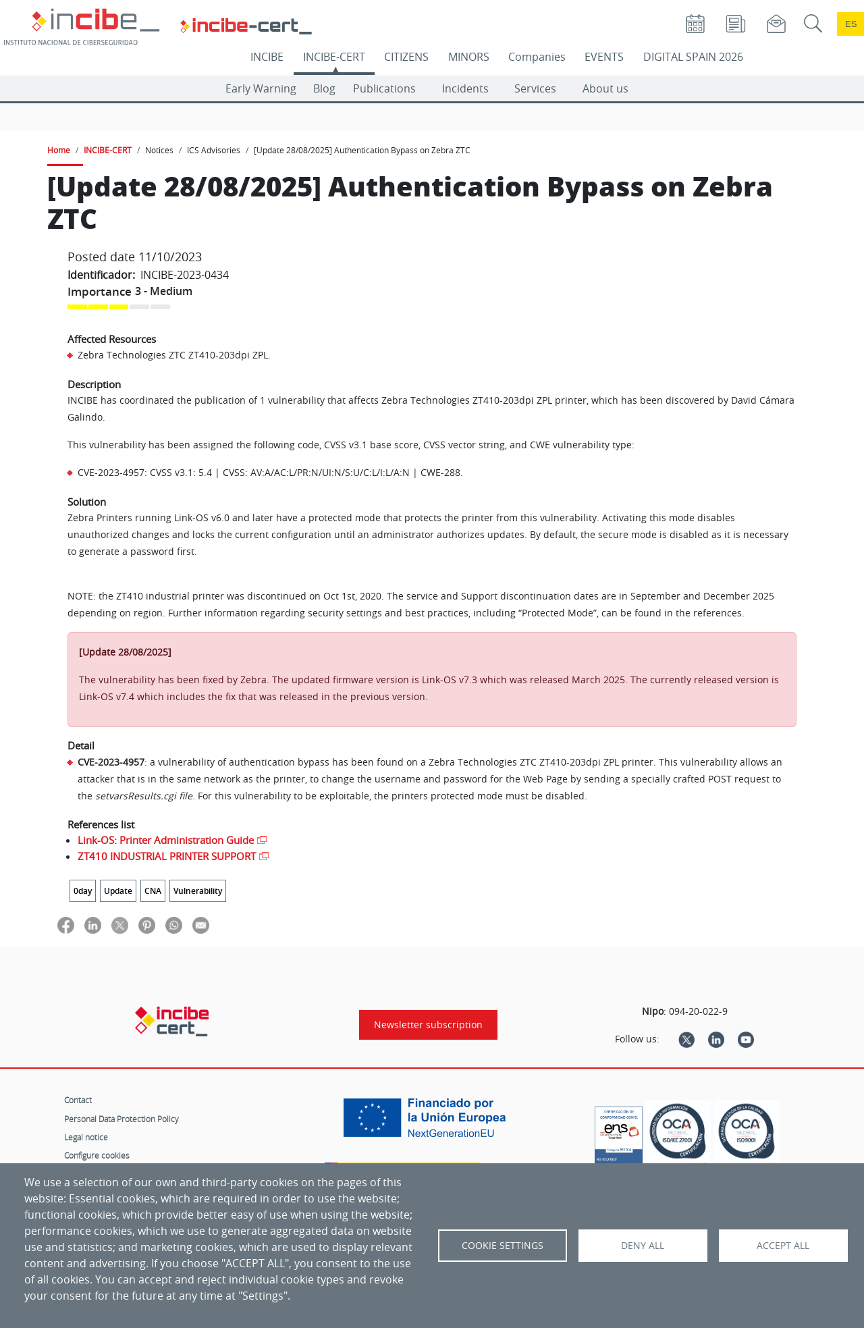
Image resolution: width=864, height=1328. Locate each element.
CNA (152, 891)
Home (58, 149)
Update (118, 891)
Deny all (642, 1246)
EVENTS (604, 56)
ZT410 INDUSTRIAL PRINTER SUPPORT (167, 856)
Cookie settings (502, 1246)
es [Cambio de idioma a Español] (851, 24)
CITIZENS (406, 56)
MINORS (468, 56)
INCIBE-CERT (334, 56)
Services (535, 88)
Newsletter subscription (428, 1025)
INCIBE (267, 56)
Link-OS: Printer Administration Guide (166, 840)
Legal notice (86, 1137)
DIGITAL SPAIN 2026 (693, 56)
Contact (78, 1099)
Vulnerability (197, 891)
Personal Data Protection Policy (121, 1118)
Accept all (783, 1246)
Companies (537, 56)
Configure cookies (97, 1155)
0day (83, 891)
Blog (324, 88)
